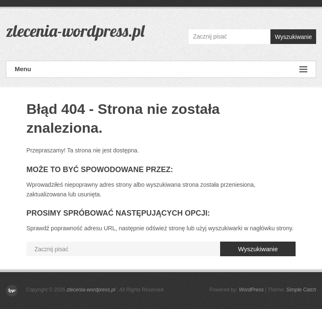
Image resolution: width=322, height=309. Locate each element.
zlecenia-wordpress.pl (75, 30)
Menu (161, 69)
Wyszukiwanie (293, 36)
